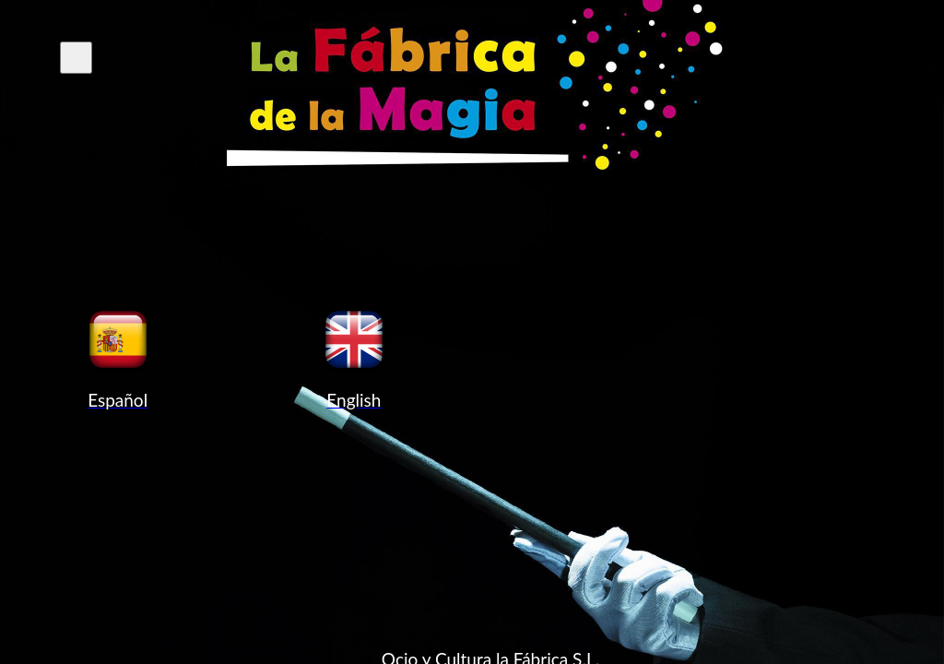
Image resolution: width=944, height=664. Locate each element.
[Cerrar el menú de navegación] (76, 58)
